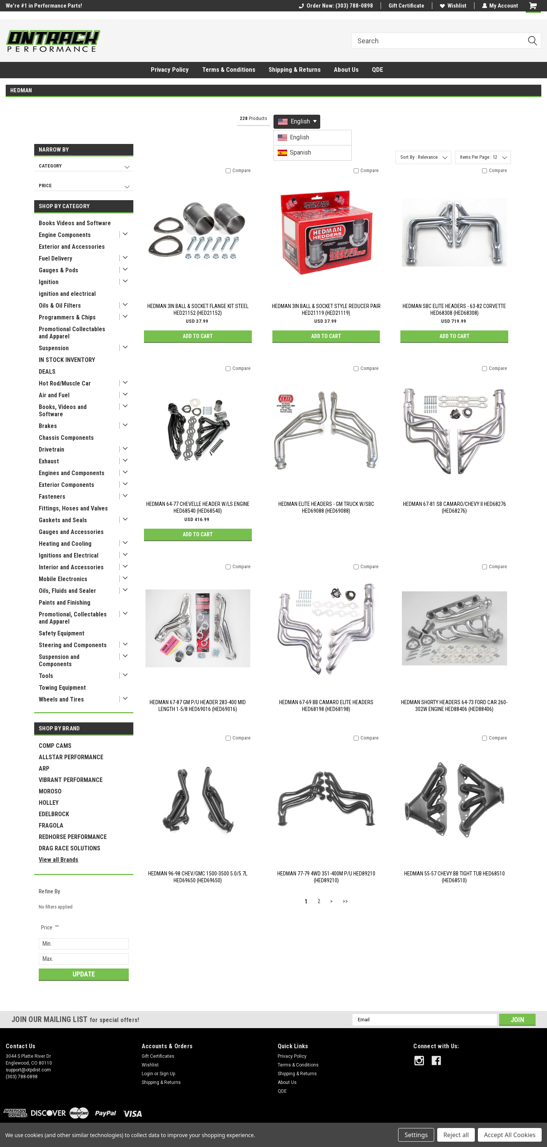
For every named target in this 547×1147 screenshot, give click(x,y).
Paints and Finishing (64, 602)
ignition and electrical (67, 293)
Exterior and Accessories (72, 246)
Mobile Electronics (63, 579)
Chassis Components (66, 437)
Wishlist (452, 5)
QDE (377, 69)
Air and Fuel (54, 395)
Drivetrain (51, 449)
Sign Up (167, 1073)
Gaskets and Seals (63, 520)
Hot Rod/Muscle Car (65, 383)
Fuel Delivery (55, 258)
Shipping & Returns (295, 69)
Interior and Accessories (71, 567)
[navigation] (83, 170)
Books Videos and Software (75, 223)
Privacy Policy (170, 69)
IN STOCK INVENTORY (67, 359)
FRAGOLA (51, 825)
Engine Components (65, 235)
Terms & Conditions (228, 69)
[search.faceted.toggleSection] (50, 927)
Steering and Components (73, 645)
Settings (416, 1135)
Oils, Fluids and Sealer (67, 590)
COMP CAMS (55, 745)
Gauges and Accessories (71, 532)
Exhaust (49, 461)
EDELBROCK (54, 814)
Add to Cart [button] (198, 336)
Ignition (48, 282)
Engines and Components (71, 473)
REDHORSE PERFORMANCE (73, 837)
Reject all (456, 1135)
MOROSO (50, 791)
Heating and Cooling (65, 543)
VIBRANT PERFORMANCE (71, 780)
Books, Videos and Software (63, 410)
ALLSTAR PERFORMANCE (71, 757)
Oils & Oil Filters (60, 305)
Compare (241, 170)
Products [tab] (253, 118)
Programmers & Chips (67, 317)
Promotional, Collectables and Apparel (73, 618)
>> (345, 901)
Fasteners (52, 496)
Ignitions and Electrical (68, 555)
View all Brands (58, 859)
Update (84, 974)
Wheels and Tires (61, 699)
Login (147, 1073)
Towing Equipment (62, 687)
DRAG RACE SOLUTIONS (69, 848)
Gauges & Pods (58, 270)
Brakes (48, 426)
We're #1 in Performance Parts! (44, 5)
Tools (46, 675)
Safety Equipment (61, 633)
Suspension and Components (59, 660)
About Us (346, 69)
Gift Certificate (406, 5)
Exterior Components (66, 484)
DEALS (47, 371)
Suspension (54, 348)
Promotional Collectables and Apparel (72, 332)
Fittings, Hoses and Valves (73, 508)
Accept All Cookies (510, 1135)
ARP (44, 768)
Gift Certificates (158, 1056)
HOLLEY (48, 802)
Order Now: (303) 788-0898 (336, 5)
